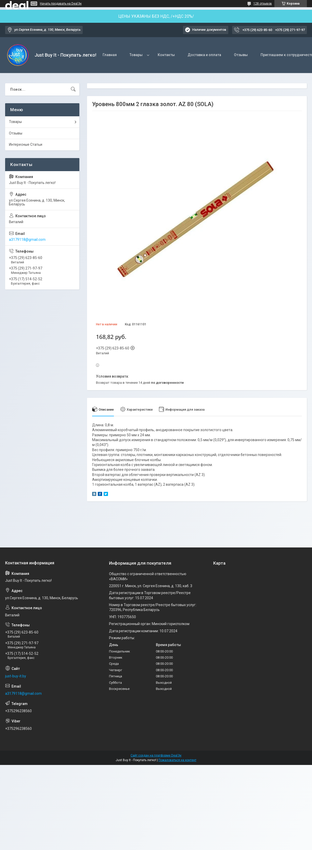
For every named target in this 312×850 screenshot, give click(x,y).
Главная (110, 55)
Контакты (166, 55)
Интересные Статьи (25, 144)
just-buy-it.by (15, 676)
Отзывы (241, 55)
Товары (136, 55)
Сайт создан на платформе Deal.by (156, 755)
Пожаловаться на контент (177, 760)
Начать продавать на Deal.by (61, 3)
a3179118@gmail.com (27, 239)
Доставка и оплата (204, 55)
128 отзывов (262, 3)
